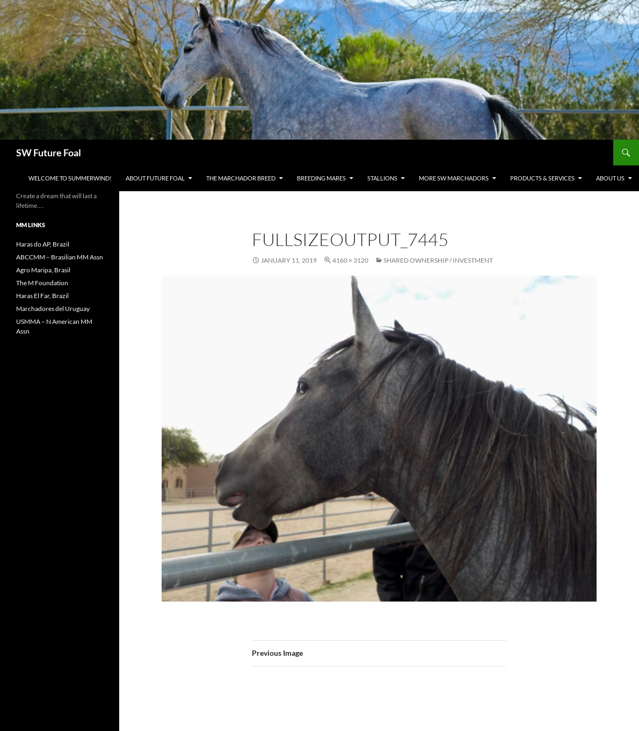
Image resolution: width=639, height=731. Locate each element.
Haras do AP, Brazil (42, 244)
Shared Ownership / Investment (438, 260)
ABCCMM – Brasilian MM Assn (59, 257)
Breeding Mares (321, 178)
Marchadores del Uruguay (53, 309)
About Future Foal (155, 178)
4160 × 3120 (350, 260)
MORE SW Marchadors (454, 178)
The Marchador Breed (240, 178)
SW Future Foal (48, 152)
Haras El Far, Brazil (42, 296)
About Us (610, 178)
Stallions (382, 178)
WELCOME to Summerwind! (70, 178)
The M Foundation (42, 283)
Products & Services (542, 178)
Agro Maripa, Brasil (43, 270)
